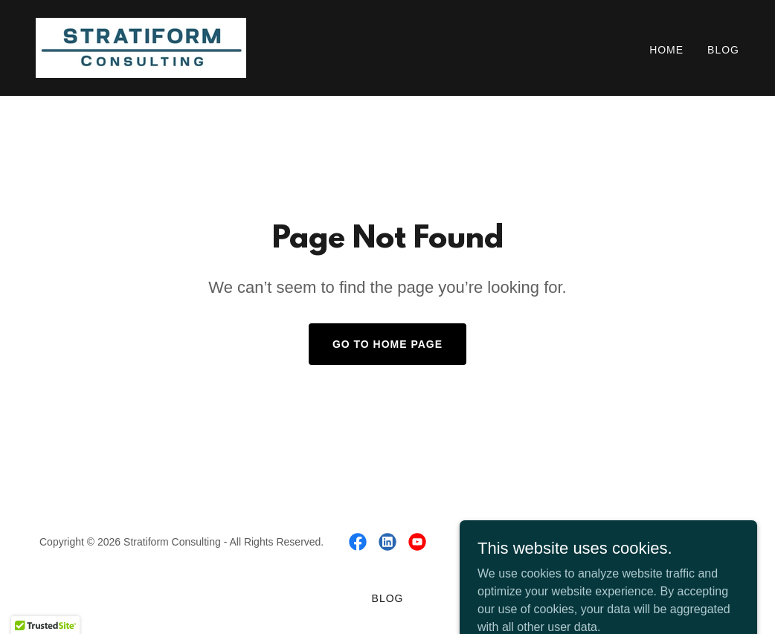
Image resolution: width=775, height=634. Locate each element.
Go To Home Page (387, 344)
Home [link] (666, 50)
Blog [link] (723, 50)
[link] (141, 47)
